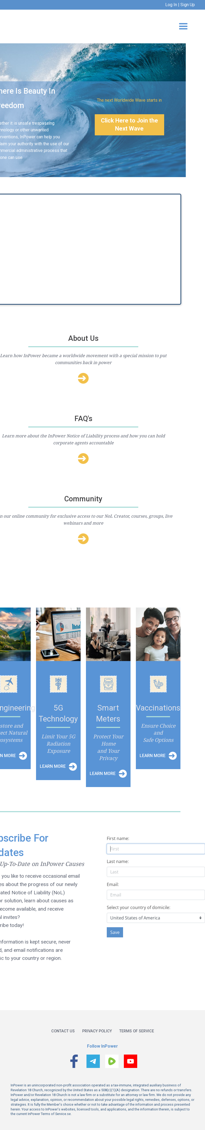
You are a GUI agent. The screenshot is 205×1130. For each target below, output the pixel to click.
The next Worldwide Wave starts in (129, 100)
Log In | (172, 4)
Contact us (63, 1031)
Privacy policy (97, 1031)
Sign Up (187, 4)
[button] (183, 26)
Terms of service (136, 1031)
